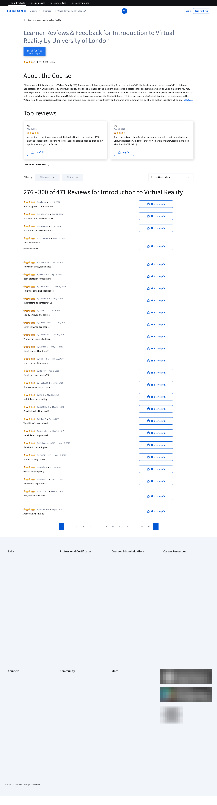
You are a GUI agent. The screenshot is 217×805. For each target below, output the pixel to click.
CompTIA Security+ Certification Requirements (184, 568)
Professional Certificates (19, 643)
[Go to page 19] (149, 526)
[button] (47, 11)
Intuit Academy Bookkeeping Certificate (78, 595)
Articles (115, 647)
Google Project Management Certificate (78, 573)
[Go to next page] (156, 526)
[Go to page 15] (120, 526)
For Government (15, 661)
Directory (116, 652)
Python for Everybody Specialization (128, 595)
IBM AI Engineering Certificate (73, 582)
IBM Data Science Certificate (72, 591)
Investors (116, 620)
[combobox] (85, 11)
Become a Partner (16, 670)
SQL (9, 595)
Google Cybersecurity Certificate (75, 559)
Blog (62, 629)
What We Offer (14, 620)
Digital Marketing (15, 573)
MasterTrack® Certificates (19, 647)
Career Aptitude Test (172, 555)
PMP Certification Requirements (177, 591)
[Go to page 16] (127, 526)
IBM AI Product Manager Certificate (75, 586)
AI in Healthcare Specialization (125, 568)
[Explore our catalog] (35, 11)
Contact (115, 643)
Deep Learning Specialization (125, 573)
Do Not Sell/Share (119, 665)
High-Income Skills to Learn (175, 582)
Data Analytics (14, 568)
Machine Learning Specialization (126, 586)
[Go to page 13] (105, 526)
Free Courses (14, 679)
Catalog (11, 634)
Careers (11, 629)
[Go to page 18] (142, 526)
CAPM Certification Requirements (178, 559)
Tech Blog (64, 638)
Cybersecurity (14, 564)
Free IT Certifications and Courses (178, 577)
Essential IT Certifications (174, 573)
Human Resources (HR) (18, 577)
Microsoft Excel (14, 582)
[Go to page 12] (98, 526)
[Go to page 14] (113, 526)
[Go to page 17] (134, 526)
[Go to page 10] (84, 526)
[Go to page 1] (68, 526)
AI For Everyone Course (122, 564)
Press (114, 615)
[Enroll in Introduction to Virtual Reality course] (35, 51)
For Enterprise (14, 656)
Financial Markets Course (123, 582)
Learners (64, 615)
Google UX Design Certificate (73, 577)
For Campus (13, 665)
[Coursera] (16, 11)
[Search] (124, 11)
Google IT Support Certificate (73, 568)
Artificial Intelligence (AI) (19, 559)
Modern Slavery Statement (124, 661)
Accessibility (117, 638)
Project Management (17, 586)
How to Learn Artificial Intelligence (178, 586)
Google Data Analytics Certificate (75, 564)
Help (114, 634)
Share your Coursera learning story (23, 683)
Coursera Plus (14, 638)
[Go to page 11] (91, 526)
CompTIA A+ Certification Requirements (181, 564)
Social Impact (14, 674)
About (10, 615)
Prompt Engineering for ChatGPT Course (130, 591)
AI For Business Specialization (125, 559)
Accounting (13, 555)
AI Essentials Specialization (124, 555)
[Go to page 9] (76, 526)
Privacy (115, 629)
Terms (114, 625)
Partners (63, 620)
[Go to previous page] (61, 526)
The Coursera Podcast (70, 634)
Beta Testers (66, 625)
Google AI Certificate (69, 555)
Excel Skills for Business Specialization (129, 577)
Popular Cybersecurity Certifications (179, 595)
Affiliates (115, 656)
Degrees (12, 652)
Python (11, 591)
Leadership (13, 625)
